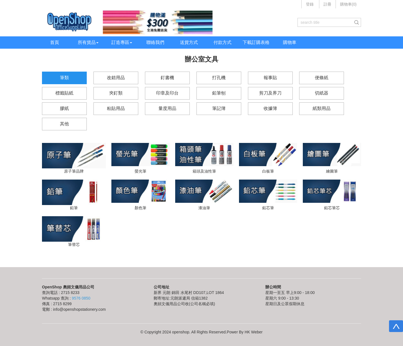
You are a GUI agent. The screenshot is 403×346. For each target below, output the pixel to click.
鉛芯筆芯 (332, 208)
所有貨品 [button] (88, 42)
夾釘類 (116, 93)
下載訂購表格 (256, 42)
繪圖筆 (332, 171)
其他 (64, 123)
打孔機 (219, 77)
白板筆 (268, 171)
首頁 (54, 42)
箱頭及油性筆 (204, 171)
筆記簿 (219, 108)
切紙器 (321, 93)
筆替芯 (74, 244)
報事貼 (270, 77)
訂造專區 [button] (121, 42)
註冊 (327, 4)
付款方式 (222, 42)
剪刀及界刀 (270, 93)
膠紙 (64, 108)
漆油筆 (204, 208)
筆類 (64, 77)
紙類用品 (322, 108)
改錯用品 (116, 77)
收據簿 (270, 108)
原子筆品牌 (74, 171)
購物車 (289, 42)
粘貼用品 (116, 108)
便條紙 (321, 77)
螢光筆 (140, 171)
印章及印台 (167, 93)
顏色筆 (140, 208)
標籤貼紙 (64, 93)
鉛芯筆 (268, 208)
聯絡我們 (155, 42)
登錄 (310, 4)
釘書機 (167, 77)
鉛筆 (74, 208)
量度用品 (167, 108)
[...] (325, 22)
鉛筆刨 (219, 93)
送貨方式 (189, 42)
